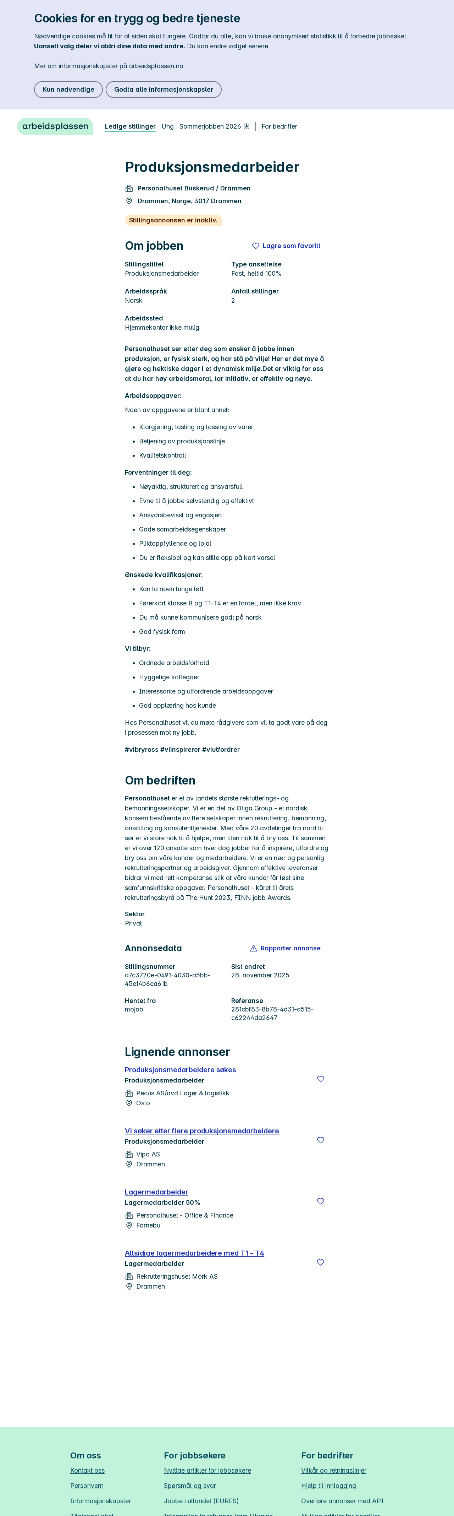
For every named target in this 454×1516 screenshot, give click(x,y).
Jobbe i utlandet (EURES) (201, 1501)
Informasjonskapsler (100, 1501)
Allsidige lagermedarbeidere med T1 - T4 (194, 1253)
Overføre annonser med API (342, 1501)
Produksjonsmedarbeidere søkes (180, 1069)
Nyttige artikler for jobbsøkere (207, 1470)
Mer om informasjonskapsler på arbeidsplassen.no (108, 66)
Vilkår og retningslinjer (333, 1470)
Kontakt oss (87, 1470)
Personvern (87, 1485)
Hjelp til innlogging (328, 1485)
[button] (285, 948)
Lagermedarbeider (156, 1192)
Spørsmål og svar (190, 1485)
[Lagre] (320, 1079)
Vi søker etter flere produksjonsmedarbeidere (202, 1131)
